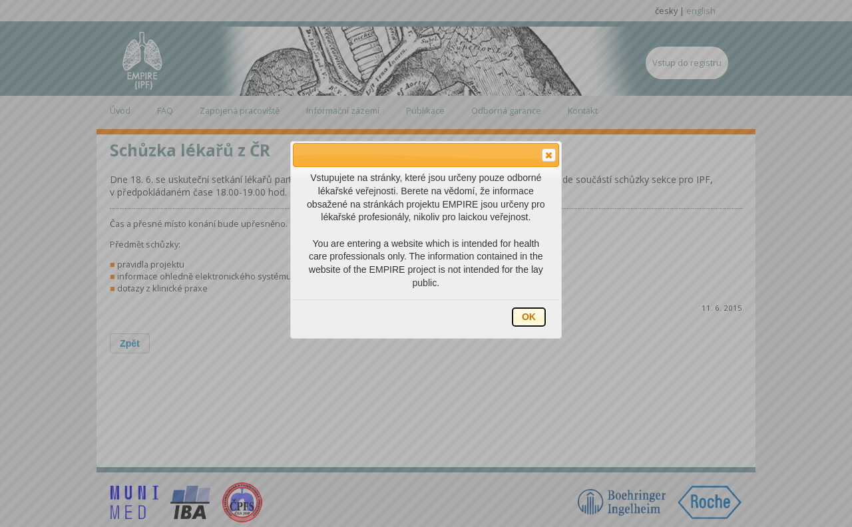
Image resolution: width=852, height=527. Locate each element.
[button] (549, 155)
